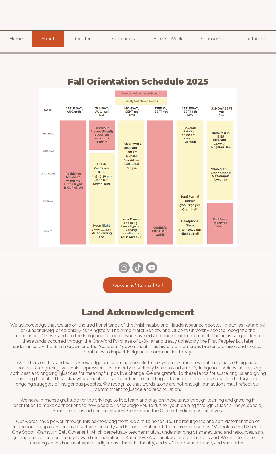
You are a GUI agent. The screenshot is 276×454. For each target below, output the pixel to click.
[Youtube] (151, 267)
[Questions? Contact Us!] (137, 285)
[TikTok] (137, 267)
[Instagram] (124, 267)
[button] (168, 39)
